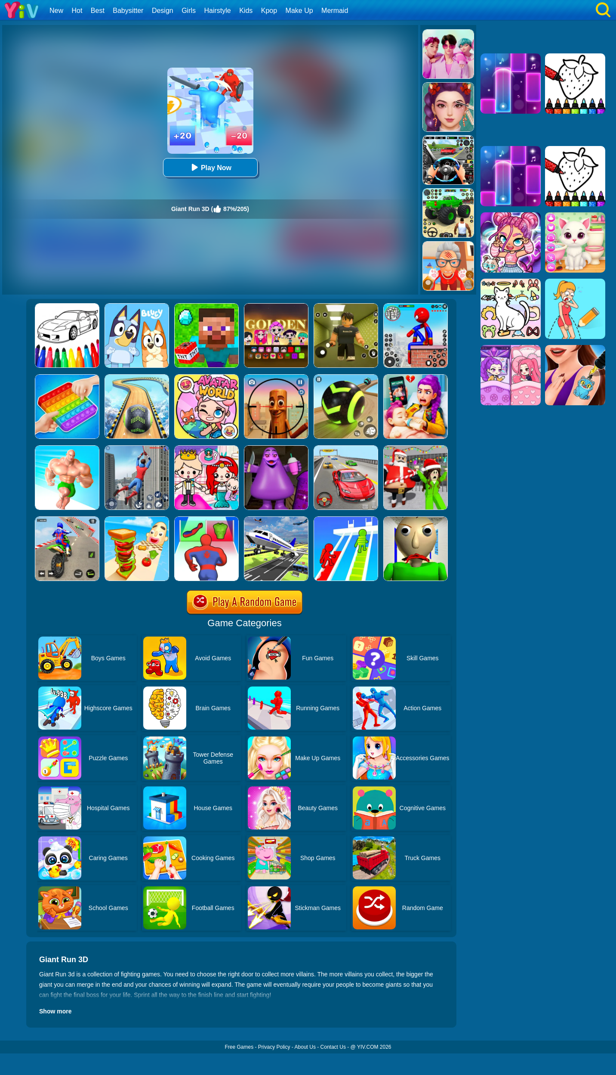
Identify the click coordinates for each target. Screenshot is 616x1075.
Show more (55, 1011)
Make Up (299, 10)
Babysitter (128, 10)
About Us (305, 1047)
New (56, 10)
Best (98, 10)
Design (162, 10)
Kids (246, 10)
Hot (76, 10)
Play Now (210, 167)
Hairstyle (217, 10)
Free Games (239, 1047)
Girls (189, 10)
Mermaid (334, 10)
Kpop (269, 10)
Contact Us (333, 1047)
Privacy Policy (274, 1047)
